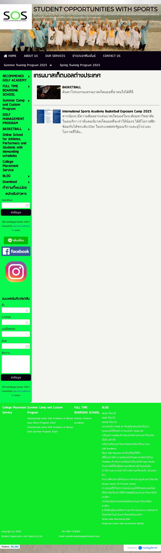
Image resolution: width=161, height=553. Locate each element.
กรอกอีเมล (7, 200)
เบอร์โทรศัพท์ (8, 329)
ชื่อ (3, 305)
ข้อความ (6, 353)
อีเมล (4, 341)
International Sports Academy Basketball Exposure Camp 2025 (106, 111)
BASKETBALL (71, 87)
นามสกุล (6, 317)
